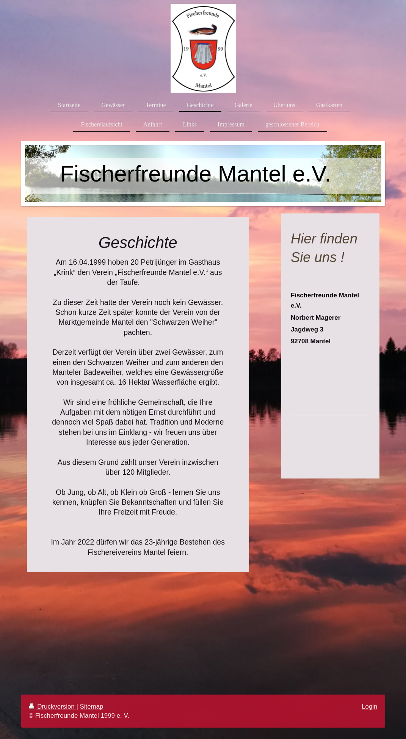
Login (369, 706)
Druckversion (53, 706)
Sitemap (91, 706)
